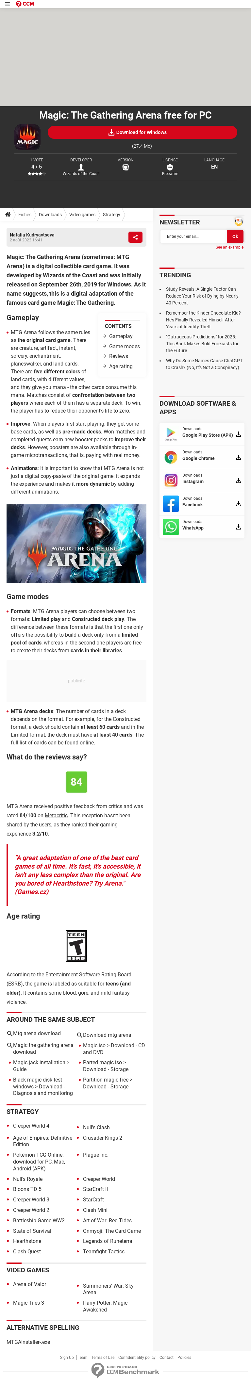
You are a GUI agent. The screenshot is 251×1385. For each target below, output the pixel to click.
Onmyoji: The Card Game (112, 1231)
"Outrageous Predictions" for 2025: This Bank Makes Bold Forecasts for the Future (202, 343)
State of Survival (32, 1231)
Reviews (118, 356)
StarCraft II (95, 1189)
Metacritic (56, 815)
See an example (229, 247)
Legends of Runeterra (107, 1241)
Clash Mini (95, 1210)
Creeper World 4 (31, 1126)
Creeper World (99, 1179)
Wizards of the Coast (81, 173)
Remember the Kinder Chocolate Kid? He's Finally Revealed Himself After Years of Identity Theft (203, 319)
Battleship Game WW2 (39, 1220)
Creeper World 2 (31, 1210)
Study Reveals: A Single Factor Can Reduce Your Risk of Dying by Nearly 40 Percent (202, 295)
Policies (184, 1357)
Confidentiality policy (137, 1357)
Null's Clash (96, 1127)
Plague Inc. (96, 1155)
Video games (82, 214)
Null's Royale (27, 1179)
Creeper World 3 (31, 1200)
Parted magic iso (102, 1062)
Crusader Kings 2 (102, 1138)
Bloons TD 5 (27, 1189)
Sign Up (67, 1357)
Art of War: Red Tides (107, 1220)
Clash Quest (27, 1251)
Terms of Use (103, 1357)
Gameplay (121, 336)
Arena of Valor (29, 1284)
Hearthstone (27, 1241)
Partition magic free (105, 1080)
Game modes (124, 346)
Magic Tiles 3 (28, 1303)
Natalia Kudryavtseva (32, 234)
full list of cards (29, 743)
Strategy (111, 214)
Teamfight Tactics (104, 1251)
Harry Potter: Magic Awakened (105, 1306)
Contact (166, 1357)
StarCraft (93, 1200)
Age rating (121, 366)
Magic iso (94, 1045)
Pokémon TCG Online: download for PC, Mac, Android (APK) (39, 1162)
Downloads (50, 214)
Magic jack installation (39, 1062)
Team (83, 1357)
